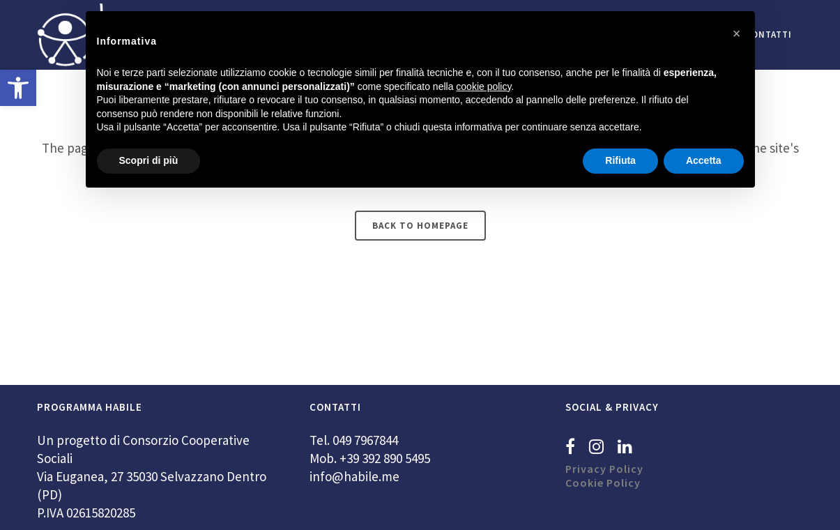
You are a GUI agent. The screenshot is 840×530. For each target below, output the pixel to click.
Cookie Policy (603, 483)
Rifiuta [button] (620, 160)
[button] (18, 88)
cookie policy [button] (483, 86)
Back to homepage (420, 226)
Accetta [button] (703, 160)
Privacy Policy (604, 469)
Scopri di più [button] (148, 160)
